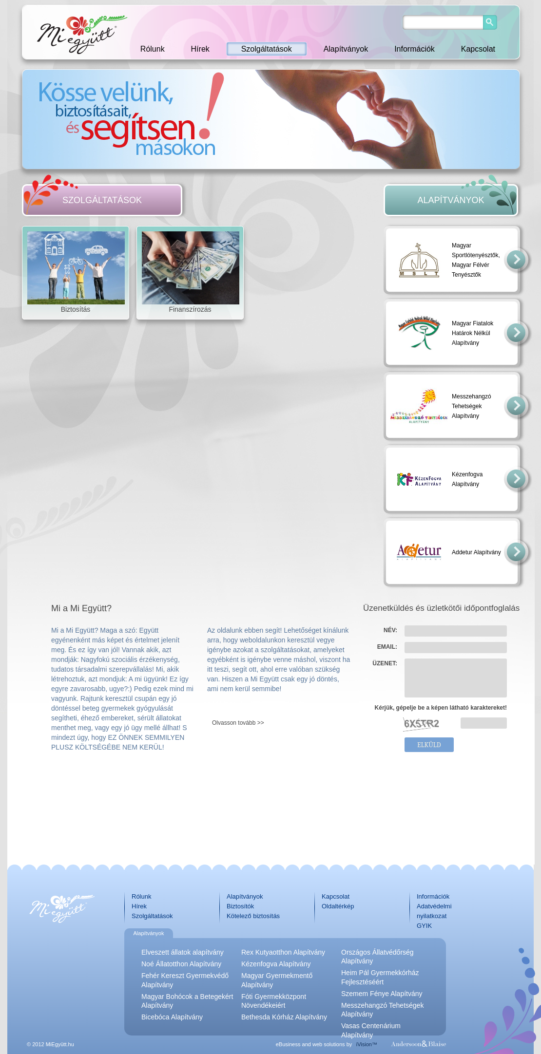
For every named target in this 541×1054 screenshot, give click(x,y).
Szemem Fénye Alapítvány (382, 994)
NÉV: (390, 630)
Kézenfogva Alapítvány (275, 964)
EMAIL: (387, 646)
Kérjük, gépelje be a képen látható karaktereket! (441, 707)
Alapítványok (346, 49)
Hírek (200, 49)
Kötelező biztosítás (253, 916)
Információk (414, 49)
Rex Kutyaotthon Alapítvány (283, 952)
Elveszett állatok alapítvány (182, 952)
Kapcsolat (478, 49)
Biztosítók (240, 906)
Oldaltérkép (338, 906)
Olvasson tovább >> (238, 722)
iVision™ (366, 1044)
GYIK (424, 925)
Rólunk (152, 49)
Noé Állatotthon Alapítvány (181, 964)
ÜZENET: (384, 663)
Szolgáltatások (266, 49)
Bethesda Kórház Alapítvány (284, 1017)
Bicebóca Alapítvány (172, 1017)
